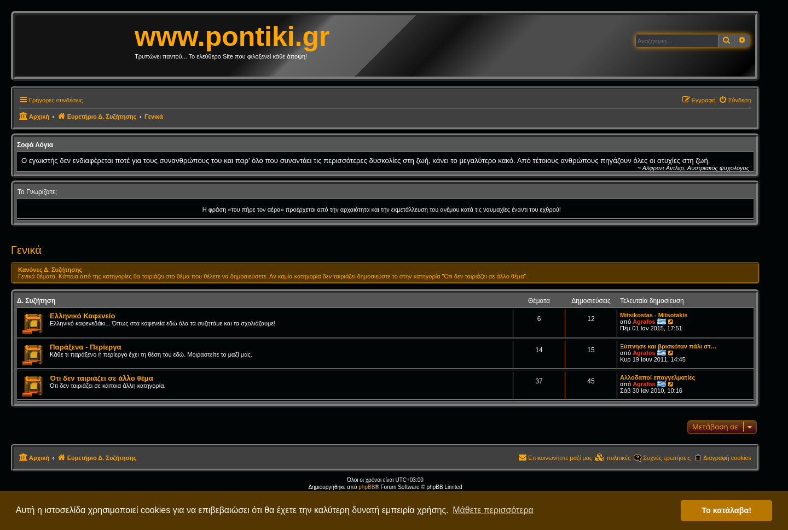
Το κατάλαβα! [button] (726, 510)
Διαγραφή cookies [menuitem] (727, 458)
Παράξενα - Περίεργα (85, 347)
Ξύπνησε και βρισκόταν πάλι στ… (668, 346)
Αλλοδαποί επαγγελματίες (657, 377)
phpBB (366, 487)
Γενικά (26, 250)
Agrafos (644, 321)
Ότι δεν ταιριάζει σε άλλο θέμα (101, 378)
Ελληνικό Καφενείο (82, 316)
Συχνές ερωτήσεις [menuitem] (667, 458)
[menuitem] (735, 100)
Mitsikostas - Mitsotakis (653, 315)
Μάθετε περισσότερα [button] (493, 510)
